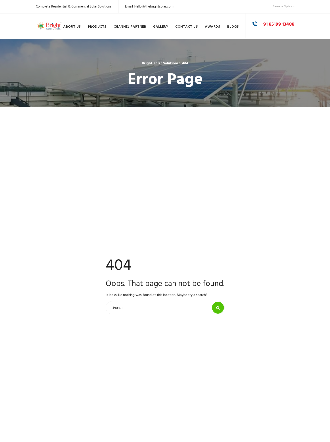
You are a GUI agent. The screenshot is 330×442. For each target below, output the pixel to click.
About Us (72, 27)
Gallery (160, 27)
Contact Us (186, 27)
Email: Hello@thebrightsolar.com (149, 6)
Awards (212, 27)
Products (97, 27)
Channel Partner (130, 27)
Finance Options (283, 6)
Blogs (233, 27)
